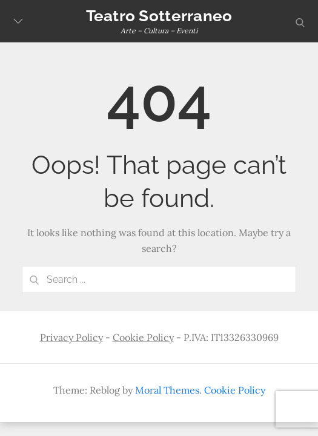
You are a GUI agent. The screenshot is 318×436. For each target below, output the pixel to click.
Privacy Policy (71, 337)
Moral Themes (167, 390)
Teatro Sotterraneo (159, 16)
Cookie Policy (143, 337)
